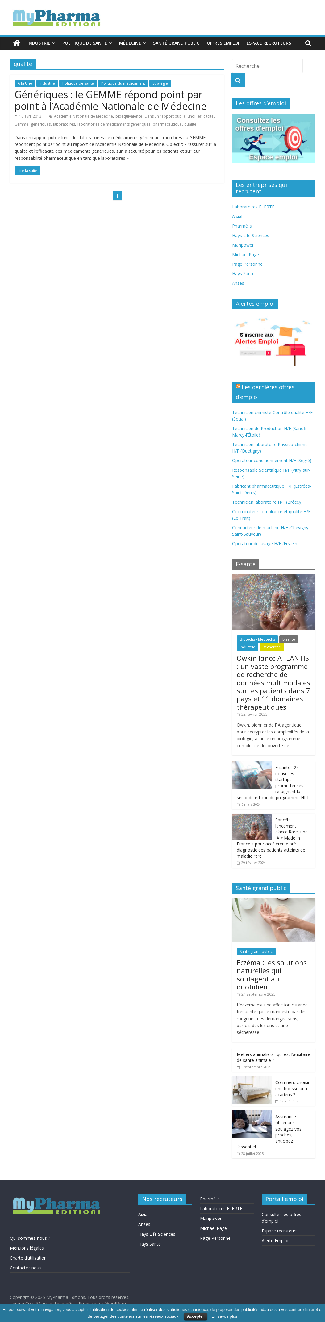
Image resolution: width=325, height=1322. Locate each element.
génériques (41, 124)
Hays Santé (243, 273)
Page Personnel (248, 264)
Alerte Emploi (275, 1240)
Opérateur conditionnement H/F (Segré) (271, 460)
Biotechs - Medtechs (257, 639)
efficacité (206, 116)
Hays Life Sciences (250, 235)
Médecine (130, 43)
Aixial (237, 216)
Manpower (243, 245)
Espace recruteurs (269, 43)
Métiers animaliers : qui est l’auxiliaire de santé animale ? (273, 1057)
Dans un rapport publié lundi (170, 116)
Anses (238, 283)
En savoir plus (224, 1316)
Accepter (195, 1316)
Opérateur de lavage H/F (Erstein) (265, 543)
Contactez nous (25, 1268)
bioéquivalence (128, 116)
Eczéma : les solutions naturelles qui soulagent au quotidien (272, 974)
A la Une (25, 83)
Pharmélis (242, 226)
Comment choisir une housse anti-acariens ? (292, 1088)
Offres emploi (223, 43)
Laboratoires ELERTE (253, 207)
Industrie (38, 43)
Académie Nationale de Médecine (83, 116)
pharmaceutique (167, 124)
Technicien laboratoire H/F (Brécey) (267, 502)
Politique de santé (84, 43)
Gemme (21, 124)
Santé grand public (176, 43)
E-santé (288, 639)
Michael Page (245, 254)
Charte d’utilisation (28, 1258)
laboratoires (64, 124)
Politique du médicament (123, 83)
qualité (190, 124)
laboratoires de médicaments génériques (113, 124)
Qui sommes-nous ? (30, 1238)
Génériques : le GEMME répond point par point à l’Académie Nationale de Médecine (110, 100)
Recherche (272, 647)
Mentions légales (27, 1248)
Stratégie (160, 83)
